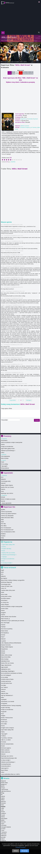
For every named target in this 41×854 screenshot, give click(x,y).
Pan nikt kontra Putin (6, 683)
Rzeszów (3, 822)
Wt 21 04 (28, 72)
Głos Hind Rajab (5, 622)
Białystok (3, 781)
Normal (3, 501)
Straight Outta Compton (7, 727)
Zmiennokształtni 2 (6, 766)
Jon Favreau (33, 127)
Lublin (2, 808)
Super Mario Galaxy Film (8, 544)
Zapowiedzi (8, 473)
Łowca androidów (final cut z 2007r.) (10, 774)
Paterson (3, 689)
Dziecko (3, 614)
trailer (21, 61)
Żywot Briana (4, 770)
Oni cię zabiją (4, 464)
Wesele (3, 746)
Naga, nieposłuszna (6, 665)
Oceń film (13, 161)
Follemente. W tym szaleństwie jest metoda (12, 620)
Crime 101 (3, 588)
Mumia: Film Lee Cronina (7, 487)
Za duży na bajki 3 (7, 563)
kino (10, 2)
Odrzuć (16, 851)
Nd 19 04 (20, 72)
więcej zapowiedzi (6, 503)
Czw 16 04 (9, 72)
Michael (3, 497)
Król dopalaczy (5, 632)
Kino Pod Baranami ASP (7, 529)
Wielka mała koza (5, 752)
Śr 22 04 (31, 72)
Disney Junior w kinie (6, 596)
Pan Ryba (3, 685)
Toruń (2, 830)
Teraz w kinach (10, 567)
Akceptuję (24, 851)
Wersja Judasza (5, 468)
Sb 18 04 (17, 72)
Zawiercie (3, 840)
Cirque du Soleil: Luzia (6, 586)
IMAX (2, 519)
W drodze (3, 742)
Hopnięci (4, 556)
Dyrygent (3, 612)
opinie (25, 61)
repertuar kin (7, 61)
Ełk (1, 794)
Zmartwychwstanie (6, 764)
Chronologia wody (5, 481)
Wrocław (3, 837)
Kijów (2, 521)
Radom (3, 816)
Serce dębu (4, 723)
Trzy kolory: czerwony (6, 738)
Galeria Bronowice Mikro (7, 517)
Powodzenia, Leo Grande (7, 701)
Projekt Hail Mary (6, 548)
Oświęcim (3, 813)
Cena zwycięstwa (5, 456)
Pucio (2, 491)
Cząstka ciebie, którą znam (8, 590)
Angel (2, 570)
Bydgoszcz (4, 784)
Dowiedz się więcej (20, 847)
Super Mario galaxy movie (7, 448)
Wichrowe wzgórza (6, 748)
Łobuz (2, 452)
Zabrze (3, 839)
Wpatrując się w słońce (7, 493)
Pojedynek (3, 699)
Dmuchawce (4, 440)
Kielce (2, 805)
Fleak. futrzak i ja (5, 618)
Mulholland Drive (5, 661)
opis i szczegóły (15, 61)
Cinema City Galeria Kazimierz (8, 513)
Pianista (3, 489)
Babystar (3, 479)
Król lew (3, 635)
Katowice (3, 803)
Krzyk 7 (3, 637)
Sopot (2, 823)
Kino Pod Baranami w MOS (8, 532)
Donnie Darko (4, 608)
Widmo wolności (5, 750)
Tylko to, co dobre (6, 740)
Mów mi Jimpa (4, 458)
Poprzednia (13, 400)
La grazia (3, 641)
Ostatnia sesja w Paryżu (7, 679)
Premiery (7, 436)
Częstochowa (4, 789)
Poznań (3, 815)
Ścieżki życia (4, 721)
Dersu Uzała (4, 594)
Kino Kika (3, 523)
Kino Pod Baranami (6, 527)
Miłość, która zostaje (6, 655)
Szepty (3, 732)
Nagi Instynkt (4, 667)
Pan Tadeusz (4, 687)
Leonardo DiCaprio (25, 127)
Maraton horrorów (6, 645)
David (2, 462)
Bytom (3, 786)
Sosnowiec (3, 825)
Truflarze (3, 736)
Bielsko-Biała (4, 782)
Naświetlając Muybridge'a (7, 671)
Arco (2, 477)
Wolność (3, 754)
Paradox (3, 536)
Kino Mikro (3, 525)
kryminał (35, 119)
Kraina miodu (4, 631)
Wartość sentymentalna (7, 744)
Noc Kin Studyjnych (6, 675)
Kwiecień (3, 483)
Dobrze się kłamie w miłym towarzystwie (11, 442)
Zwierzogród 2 (5, 768)
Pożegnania (4, 703)
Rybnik (2, 820)
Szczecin (3, 828)
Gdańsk (3, 796)
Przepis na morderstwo (7, 446)
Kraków (3, 806)
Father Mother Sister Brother (8, 616)
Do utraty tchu (5, 602)
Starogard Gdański (6, 827)
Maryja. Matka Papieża (7, 485)
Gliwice (3, 799)
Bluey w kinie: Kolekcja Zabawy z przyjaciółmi (12, 580)
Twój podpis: (4, 420)
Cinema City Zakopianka (7, 515)
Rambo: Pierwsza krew (7, 717)
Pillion (2, 697)
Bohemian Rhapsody (6, 582)
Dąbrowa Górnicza (6, 791)
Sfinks (2, 538)
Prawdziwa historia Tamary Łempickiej (11, 705)
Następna (28, 400)
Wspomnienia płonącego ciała (9, 758)
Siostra (3, 725)
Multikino (3, 533)
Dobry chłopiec (5, 604)
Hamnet (3, 624)
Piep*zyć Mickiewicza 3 (7, 695)
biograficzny (23, 119)
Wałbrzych (3, 835)
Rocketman (4, 719)
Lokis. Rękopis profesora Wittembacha (11, 643)
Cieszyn (3, 788)
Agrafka (3, 509)
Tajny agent (4, 466)
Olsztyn (3, 811)
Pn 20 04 (24, 72)
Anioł (2, 572)
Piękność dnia (4, 693)
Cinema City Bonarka (6, 511)
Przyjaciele (3, 711)
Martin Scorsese (9, 40)
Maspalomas (4, 649)
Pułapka (3, 715)
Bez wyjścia (4, 578)
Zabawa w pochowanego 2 (8, 450)
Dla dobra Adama (5, 598)
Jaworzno (3, 801)
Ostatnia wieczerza (6, 681)
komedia (30, 119)
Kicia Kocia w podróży (6, 628)
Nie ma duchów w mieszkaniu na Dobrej (11, 673)
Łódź (2, 810)
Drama (3, 444)
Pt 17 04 (13, 72)
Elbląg (2, 793)
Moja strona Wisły (5, 657)
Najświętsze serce (5, 669)
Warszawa (3, 834)
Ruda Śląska (4, 818)
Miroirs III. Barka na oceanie (8, 499)
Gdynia (3, 798)
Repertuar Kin (9, 507)
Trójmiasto (4, 832)
